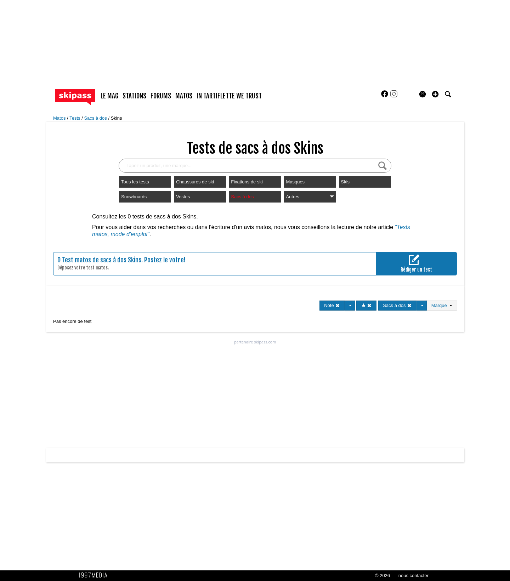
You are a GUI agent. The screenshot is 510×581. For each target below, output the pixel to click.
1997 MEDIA (95, 575)
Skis (345, 181)
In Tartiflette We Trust (229, 96)
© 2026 (382, 575)
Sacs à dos (96, 118)
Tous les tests (135, 181)
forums (161, 96)
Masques (295, 181)
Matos (60, 118)
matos (183, 96)
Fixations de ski (247, 181)
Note (332, 305)
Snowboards (134, 196)
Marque (441, 305)
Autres (310, 196)
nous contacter (413, 575)
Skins (116, 118)
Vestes (183, 196)
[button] (435, 94)
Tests (75, 118)
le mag (109, 96)
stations (134, 96)
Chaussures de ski (195, 181)
